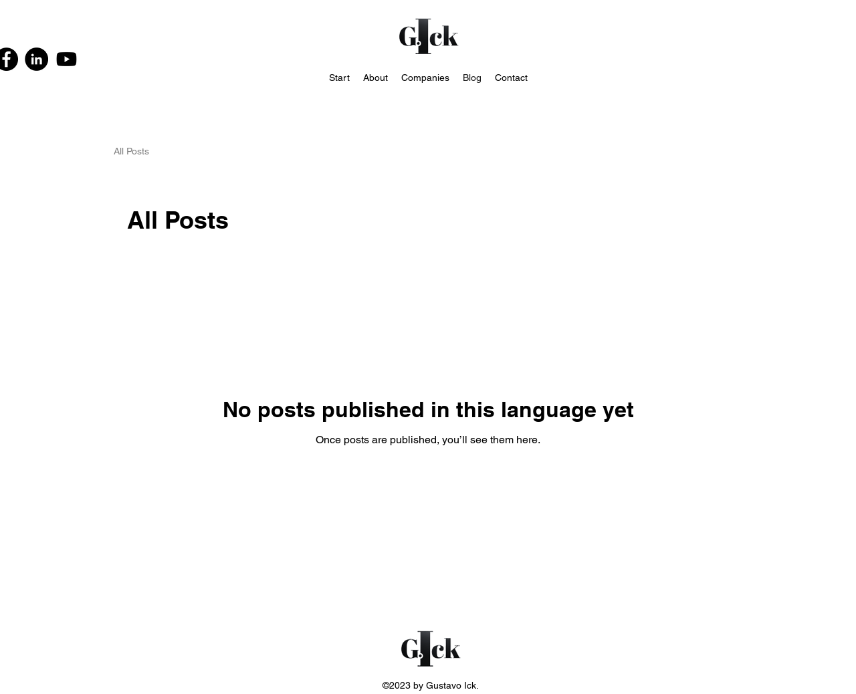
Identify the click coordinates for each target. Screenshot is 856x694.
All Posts (131, 151)
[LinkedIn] (36, 59)
